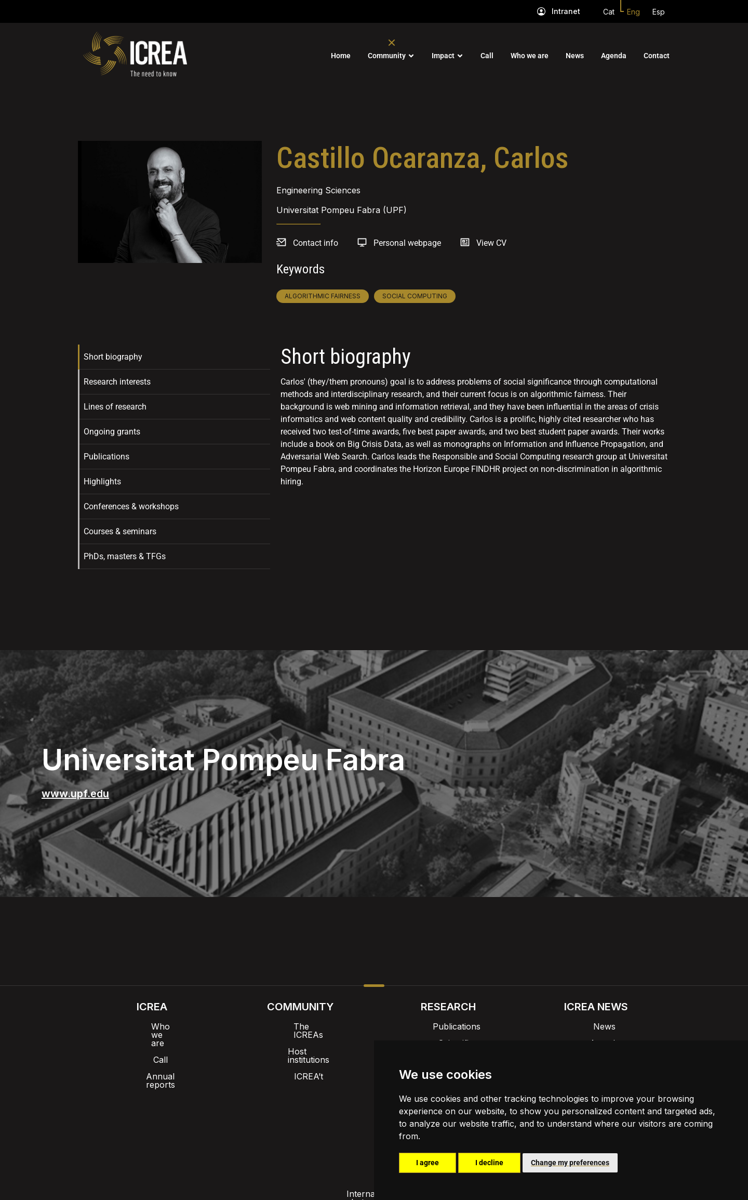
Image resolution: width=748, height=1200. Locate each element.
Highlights (102, 481)
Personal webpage (407, 243)
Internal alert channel (235, 1119)
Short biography (113, 357)
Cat (609, 11)
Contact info (315, 243)
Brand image (338, 1092)
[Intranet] (541, 11)
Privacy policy (322, 1119)
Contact (657, 55)
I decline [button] (489, 1162)
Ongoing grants (112, 432)
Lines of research (115, 407)
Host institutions (300, 1043)
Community (387, 55)
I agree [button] (427, 1162)
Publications (106, 456)
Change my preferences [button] (570, 1162)
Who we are (530, 55)
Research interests (117, 382)
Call (486, 55)
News (575, 55)
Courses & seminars (120, 531)
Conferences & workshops (131, 506)
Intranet (566, 11)
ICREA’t (300, 1059)
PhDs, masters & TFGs (125, 556)
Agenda (613, 55)
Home (341, 55)
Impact (443, 55)
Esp (658, 11)
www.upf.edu (75, 793)
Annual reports (152, 1059)
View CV (491, 243)
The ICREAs (300, 1026)
